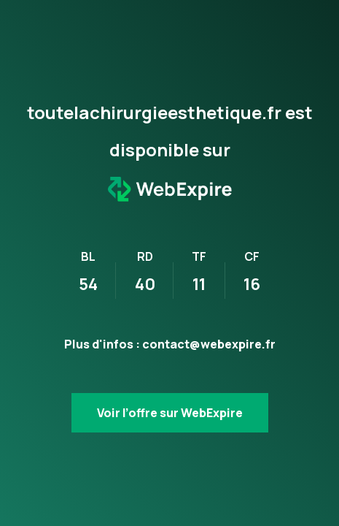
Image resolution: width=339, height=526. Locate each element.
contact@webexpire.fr (209, 344)
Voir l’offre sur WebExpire (170, 413)
